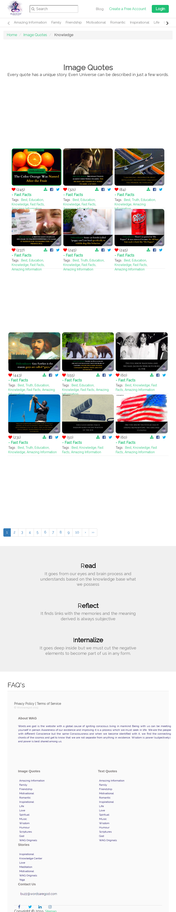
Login (160, 9)
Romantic (118, 22)
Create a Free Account (127, 9)
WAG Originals (28, 840)
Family (56, 22)
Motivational (96, 22)
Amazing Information (30, 22)
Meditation (25, 866)
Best (24, 200)
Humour (24, 827)
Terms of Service (49, 703)
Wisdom (24, 823)
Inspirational (139, 22)
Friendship (74, 22)
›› (93, 532)
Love (22, 810)
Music (23, 819)
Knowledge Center (30, 858)
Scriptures (25, 831)
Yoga (22, 879)
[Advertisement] (88, 114)
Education (36, 200)
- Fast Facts (21, 195)
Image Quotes (35, 35)
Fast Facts (37, 204)
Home (12, 35)
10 (77, 532)
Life (156, 22)
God (21, 836)
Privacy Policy (24, 703)
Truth (135, 200)
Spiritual (24, 814)
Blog (100, 9)
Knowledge (20, 204)
